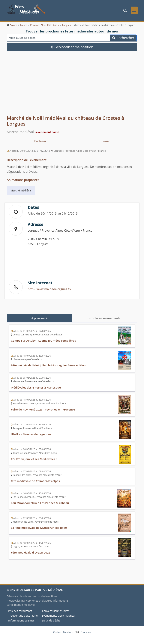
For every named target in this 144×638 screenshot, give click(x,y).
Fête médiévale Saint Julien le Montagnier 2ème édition (48, 365)
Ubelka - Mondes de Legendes (31, 434)
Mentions (68, 632)
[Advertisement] (72, 86)
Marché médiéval (21, 190)
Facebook (86, 632)
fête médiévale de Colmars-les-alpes (35, 481)
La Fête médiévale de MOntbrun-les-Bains (39, 528)
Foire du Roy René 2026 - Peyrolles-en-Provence (43, 409)
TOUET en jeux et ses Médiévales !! (34, 459)
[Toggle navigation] (134, 10)
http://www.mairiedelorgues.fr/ (49, 289)
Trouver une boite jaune (23, 615)
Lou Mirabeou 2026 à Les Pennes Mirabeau (40, 503)
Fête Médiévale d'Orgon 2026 (30, 552)
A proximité (39, 318)
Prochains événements (104, 318)
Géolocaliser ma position (72, 47)
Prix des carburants (20, 611)
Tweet (105, 141)
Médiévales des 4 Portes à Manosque (36, 387)
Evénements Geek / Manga (58, 615)
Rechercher (123, 37)
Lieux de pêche (51, 620)
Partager (40, 141)
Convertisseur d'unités (55, 611)
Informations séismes (21, 620)
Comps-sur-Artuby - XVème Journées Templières (43, 340)
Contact (57, 632)
